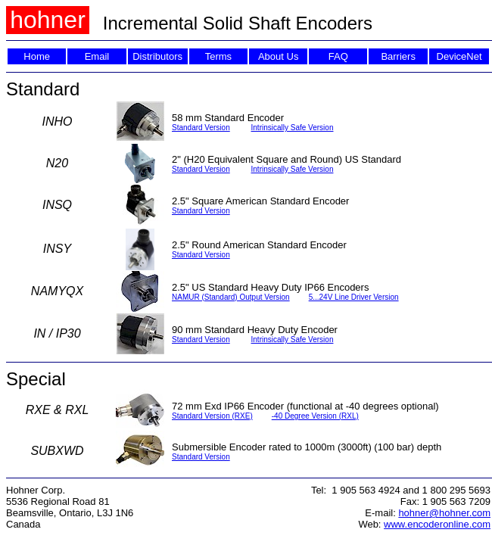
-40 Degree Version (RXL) (315, 416)
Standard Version (201, 127)
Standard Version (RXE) (212, 416)
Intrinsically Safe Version (292, 127)
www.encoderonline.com (437, 524)
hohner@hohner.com (444, 513)
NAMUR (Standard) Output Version (231, 297)
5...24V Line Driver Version (354, 297)
